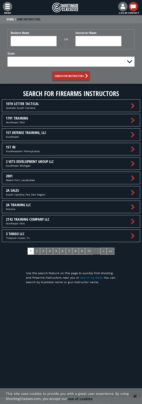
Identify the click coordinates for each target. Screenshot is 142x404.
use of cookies (80, 399)
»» (110, 251)
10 (89, 251)
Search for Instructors (72, 76)
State (11, 53)
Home (10, 19)
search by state (91, 277)
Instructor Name (86, 33)
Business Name (20, 33)
